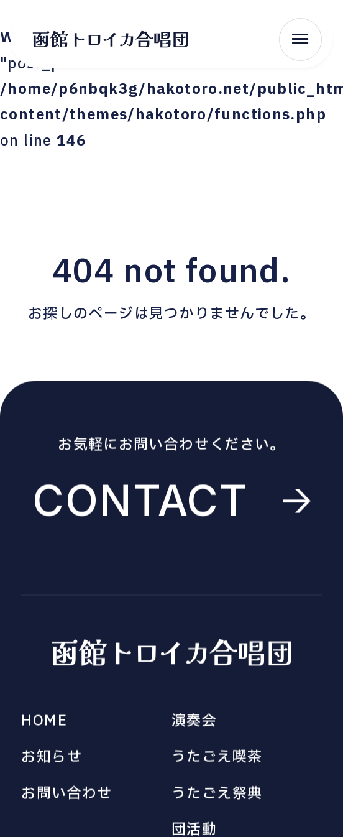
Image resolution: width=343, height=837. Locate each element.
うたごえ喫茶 (217, 759)
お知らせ (51, 759)
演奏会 (194, 723)
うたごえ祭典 (217, 796)
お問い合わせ (66, 796)
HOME (44, 723)
